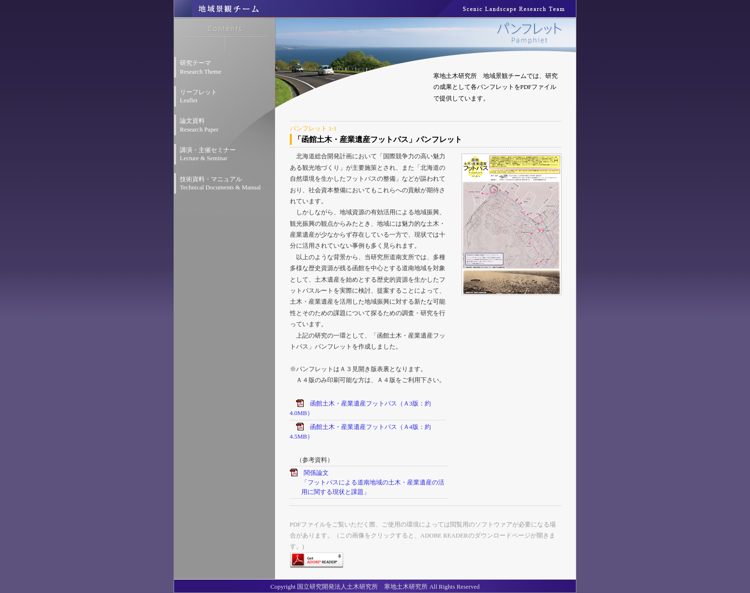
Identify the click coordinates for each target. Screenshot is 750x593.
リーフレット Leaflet (198, 96)
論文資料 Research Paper (199, 125)
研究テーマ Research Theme (200, 67)
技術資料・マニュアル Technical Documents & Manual (220, 183)
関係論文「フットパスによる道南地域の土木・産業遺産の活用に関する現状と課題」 (372, 482)
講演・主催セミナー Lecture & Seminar (208, 154)
